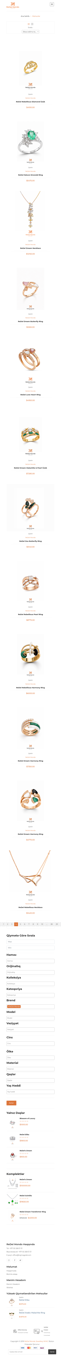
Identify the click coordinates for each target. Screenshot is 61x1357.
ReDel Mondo (30, 98)
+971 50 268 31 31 (15, 1248)
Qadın (30, 94)
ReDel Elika (24, 1135)
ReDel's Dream (26, 1151)
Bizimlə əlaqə (12, 1274)
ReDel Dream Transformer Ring (33, 1212)
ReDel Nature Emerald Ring (30, 175)
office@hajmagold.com (22, 1255)
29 (57, 924)
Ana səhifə (25, 16)
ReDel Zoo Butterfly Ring (30, 541)
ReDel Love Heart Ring (30, 395)
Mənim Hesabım (13, 1284)
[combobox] (30, 961)
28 (52, 924)
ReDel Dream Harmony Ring (30, 761)
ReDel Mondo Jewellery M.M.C (36, 1341)
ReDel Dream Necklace (30, 248)
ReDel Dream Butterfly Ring (30, 321)
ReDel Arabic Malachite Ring (32, 1313)
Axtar (11, 1103)
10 (42, 924)
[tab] (28, 24)
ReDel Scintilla (26, 1196)
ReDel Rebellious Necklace (30, 907)
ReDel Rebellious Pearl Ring (30, 614)
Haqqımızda (11, 1271)
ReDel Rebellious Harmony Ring (30, 688)
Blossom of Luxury (27, 1118)
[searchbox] (30, 961)
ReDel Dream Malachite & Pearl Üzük (30, 468)
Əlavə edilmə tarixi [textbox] (30, 32)
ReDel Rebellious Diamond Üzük (30, 102)
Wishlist (10, 1288)
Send (52, 1352)
